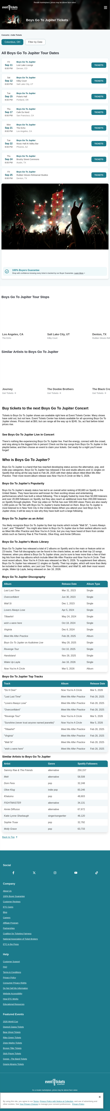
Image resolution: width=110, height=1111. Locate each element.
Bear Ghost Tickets (12, 1032)
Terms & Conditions (12, 972)
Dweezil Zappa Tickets (13, 1027)
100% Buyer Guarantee (14, 896)
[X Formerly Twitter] (34, 873)
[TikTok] (96, 873)
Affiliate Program (10, 923)
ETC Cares (8, 907)
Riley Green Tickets (12, 1037)
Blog (5, 912)
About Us (7, 891)
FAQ (5, 967)
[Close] (99, 1102)
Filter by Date (35, 42)
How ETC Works (10, 999)
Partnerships (9, 928)
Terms (36, 1107)
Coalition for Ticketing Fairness (17, 933)
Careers (6, 917)
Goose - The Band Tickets (15, 1059)
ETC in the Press (11, 944)
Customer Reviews (11, 901)
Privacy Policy (9, 977)
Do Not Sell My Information (15, 988)
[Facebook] (13, 873)
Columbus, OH (12, 42)
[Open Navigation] (105, 7)
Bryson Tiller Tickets (12, 1048)
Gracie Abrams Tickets (13, 1064)
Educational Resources (13, 1004)
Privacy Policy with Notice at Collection (56, 1107)
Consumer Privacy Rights (14, 983)
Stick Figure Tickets (12, 1053)
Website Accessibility (12, 993)
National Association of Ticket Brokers (20, 939)
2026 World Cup (10, 1021)
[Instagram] (55, 873)
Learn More (79, 273)
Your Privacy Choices (29, 1109)
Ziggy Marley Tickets (12, 1043)
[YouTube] (75, 873)
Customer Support (11, 961)
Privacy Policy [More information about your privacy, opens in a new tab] (78, 1109)
